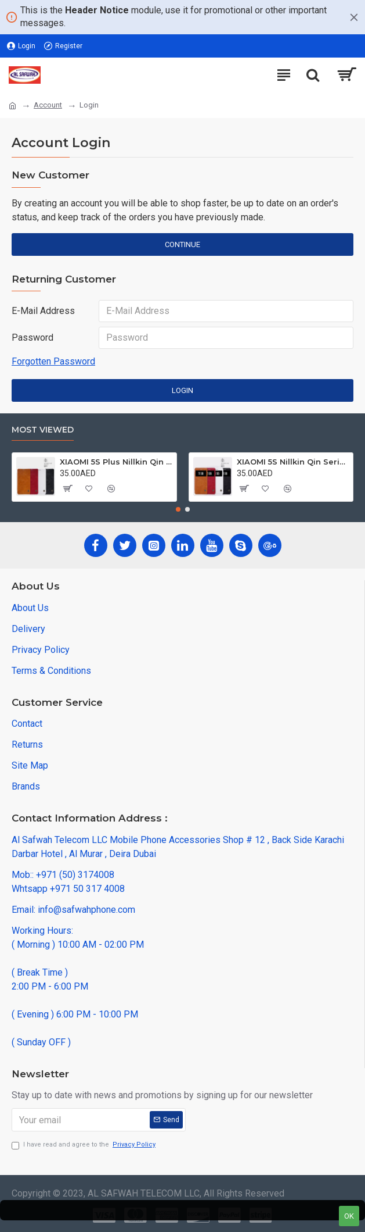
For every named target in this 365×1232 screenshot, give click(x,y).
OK (349, 1216)
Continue (182, 244)
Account (48, 105)
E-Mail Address (43, 310)
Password (32, 337)
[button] (178, 509)
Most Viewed (43, 430)
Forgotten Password (53, 361)
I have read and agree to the (84, 1145)
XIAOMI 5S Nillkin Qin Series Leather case (293, 461)
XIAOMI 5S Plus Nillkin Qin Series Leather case (116, 461)
